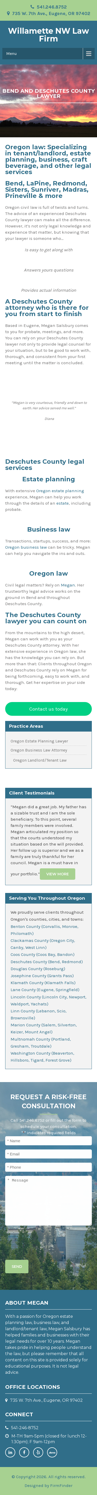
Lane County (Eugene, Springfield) (45, 989)
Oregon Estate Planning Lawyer (39, 741)
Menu (11, 53)
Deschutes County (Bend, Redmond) (47, 961)
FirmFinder (61, 1485)
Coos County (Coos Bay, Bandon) (42, 954)
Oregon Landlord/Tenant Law (40, 760)
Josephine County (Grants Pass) (42, 975)
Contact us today (48, 709)
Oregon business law (26, 547)
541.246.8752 (52, 7)
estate (62, 503)
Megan (68, 585)
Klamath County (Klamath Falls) (43, 982)
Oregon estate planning (60, 490)
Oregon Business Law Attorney (39, 750)
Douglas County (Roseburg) (38, 968)
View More (57, 874)
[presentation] (44, 1242)
